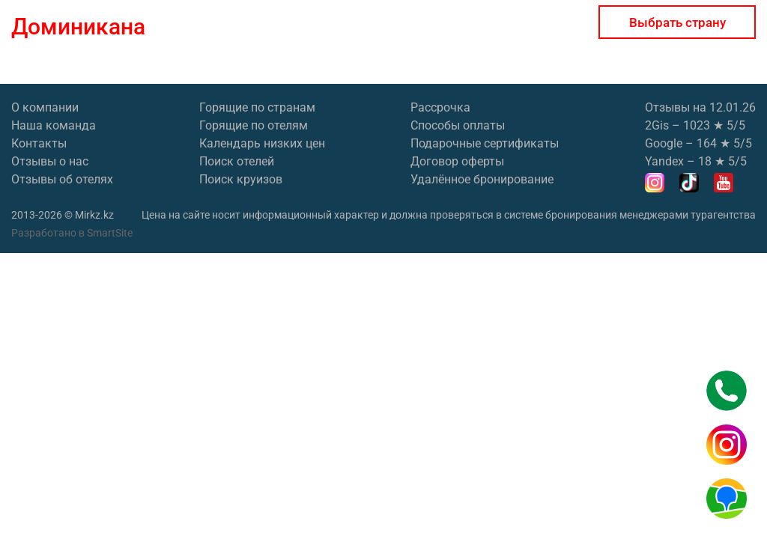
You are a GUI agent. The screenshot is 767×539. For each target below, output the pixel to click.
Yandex (664, 161)
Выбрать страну (677, 22)
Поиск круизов (240, 179)
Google (663, 143)
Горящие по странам (257, 107)
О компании (45, 107)
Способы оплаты (457, 125)
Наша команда (53, 125)
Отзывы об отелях (62, 179)
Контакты (39, 143)
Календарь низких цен (262, 143)
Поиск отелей (236, 161)
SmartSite (110, 233)
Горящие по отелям (253, 125)
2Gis (657, 125)
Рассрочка (440, 107)
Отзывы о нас (49, 161)
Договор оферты (457, 161)
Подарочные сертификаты (484, 143)
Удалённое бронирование (482, 179)
